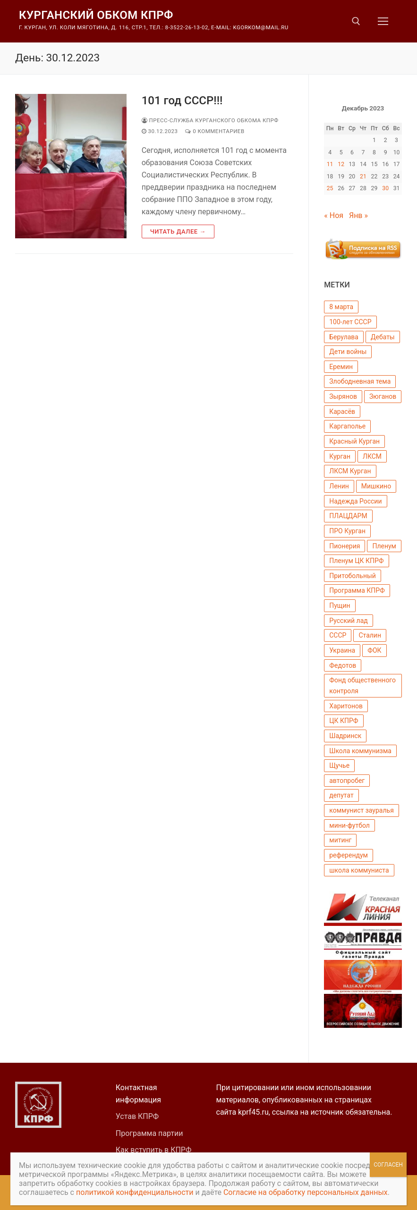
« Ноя (333, 215)
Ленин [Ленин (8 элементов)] (339, 486)
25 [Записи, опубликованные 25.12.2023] (330, 188)
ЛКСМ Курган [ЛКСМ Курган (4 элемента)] (350, 471)
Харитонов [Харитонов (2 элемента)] (346, 706)
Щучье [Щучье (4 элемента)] (339, 765)
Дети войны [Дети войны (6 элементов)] (347, 351)
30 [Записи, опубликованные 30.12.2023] (385, 188)
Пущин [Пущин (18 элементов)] (339, 605)
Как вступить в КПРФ (154, 1149)
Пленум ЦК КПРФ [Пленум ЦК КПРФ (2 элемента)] (356, 560)
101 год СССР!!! (182, 100)
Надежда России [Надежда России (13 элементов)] (355, 501)
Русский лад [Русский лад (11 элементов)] (348, 620)
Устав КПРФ (137, 1116)
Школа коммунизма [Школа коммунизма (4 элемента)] (360, 751)
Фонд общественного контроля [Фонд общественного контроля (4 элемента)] (362, 685)
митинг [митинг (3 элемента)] (340, 840)
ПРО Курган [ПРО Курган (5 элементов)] (347, 531)
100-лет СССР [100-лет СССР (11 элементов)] (350, 322)
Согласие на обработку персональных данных (305, 1192)
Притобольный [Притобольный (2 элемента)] (352, 576)
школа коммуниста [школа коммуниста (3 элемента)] (359, 870)
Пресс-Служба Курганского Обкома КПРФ (210, 120)
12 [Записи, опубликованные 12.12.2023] (341, 164)
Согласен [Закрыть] (388, 1164)
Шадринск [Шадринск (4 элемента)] (345, 735)
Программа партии (149, 1133)
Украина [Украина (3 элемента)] (342, 650)
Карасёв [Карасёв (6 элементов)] (342, 411)
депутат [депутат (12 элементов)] (341, 795)
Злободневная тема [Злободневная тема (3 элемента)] (360, 381)
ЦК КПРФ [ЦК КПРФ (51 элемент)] (343, 720)
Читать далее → (178, 231)
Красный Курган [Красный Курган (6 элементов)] (354, 441)
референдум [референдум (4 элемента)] (348, 855)
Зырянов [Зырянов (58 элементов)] (343, 396)
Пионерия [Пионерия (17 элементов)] (344, 546)
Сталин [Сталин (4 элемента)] (369, 635)
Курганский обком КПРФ (96, 15)
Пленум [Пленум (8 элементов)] (384, 546)
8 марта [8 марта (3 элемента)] (341, 307)
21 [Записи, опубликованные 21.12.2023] (363, 176)
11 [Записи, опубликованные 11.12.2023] (330, 164)
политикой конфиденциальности (135, 1192)
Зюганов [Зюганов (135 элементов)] (382, 396)
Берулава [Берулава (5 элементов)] (343, 337)
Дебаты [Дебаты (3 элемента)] (383, 337)
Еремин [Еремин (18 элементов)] (341, 366)
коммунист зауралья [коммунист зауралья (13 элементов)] (361, 810)
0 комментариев (214, 131)
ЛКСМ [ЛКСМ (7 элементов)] (372, 456)
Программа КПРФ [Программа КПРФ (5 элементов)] (357, 590)
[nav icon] (383, 21)
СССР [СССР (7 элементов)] (337, 635)
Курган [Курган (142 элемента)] (339, 456)
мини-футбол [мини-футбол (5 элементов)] (349, 825)
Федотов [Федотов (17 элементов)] (342, 665)
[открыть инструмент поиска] (356, 21)
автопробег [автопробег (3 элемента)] (347, 780)
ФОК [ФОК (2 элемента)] (374, 650)
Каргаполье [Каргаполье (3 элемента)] (347, 426)
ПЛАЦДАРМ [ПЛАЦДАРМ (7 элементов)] (348, 516)
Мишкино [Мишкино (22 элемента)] (376, 486)
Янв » (358, 215)
